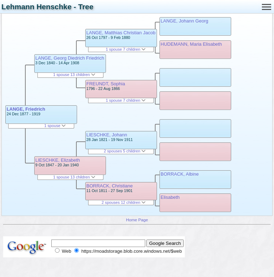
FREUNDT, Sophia (105, 83)
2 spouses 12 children (124, 202)
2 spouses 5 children (125, 151)
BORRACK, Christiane (109, 185)
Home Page (137, 219)
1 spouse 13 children (74, 74)
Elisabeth (170, 197)
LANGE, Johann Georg (184, 21)
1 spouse (55, 126)
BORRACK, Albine (180, 174)
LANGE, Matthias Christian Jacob (121, 32)
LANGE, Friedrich (25, 109)
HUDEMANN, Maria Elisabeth (191, 44)
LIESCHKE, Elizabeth (57, 160)
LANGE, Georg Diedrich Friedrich (69, 58)
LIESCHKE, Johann (106, 134)
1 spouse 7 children (126, 49)
